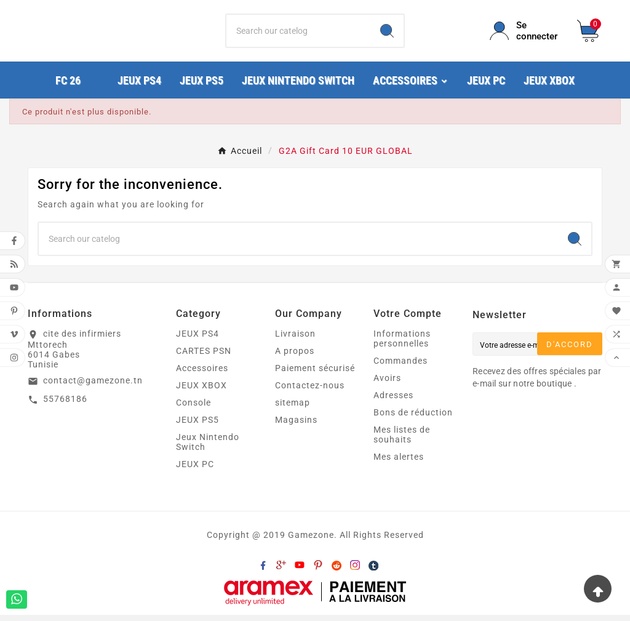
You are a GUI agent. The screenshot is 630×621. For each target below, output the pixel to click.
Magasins (296, 426)
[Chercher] (298, 34)
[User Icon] (526, 34)
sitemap (292, 409)
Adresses (393, 401)
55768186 (65, 405)
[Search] (387, 34)
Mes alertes (398, 463)
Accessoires (202, 374)
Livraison (295, 340)
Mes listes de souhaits (401, 441)
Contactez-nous (310, 391)
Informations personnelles (402, 345)
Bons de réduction (413, 418)
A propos (294, 357)
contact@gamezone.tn (93, 386)
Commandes (400, 367)
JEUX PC (195, 470)
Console (193, 409)
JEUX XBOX (201, 391)
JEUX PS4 (197, 340)
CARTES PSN (203, 357)
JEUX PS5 (197, 426)
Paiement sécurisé (315, 374)
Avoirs (387, 384)
